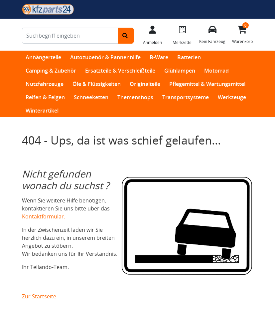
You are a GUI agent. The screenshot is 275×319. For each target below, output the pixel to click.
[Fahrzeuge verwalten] (212, 34)
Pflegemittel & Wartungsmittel (207, 84)
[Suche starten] (126, 36)
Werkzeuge (232, 97)
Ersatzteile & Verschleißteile (120, 70)
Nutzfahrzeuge (45, 84)
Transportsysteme (185, 97)
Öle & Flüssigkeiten (96, 84)
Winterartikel (42, 110)
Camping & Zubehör (51, 70)
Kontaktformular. (43, 216)
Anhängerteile (43, 57)
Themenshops (135, 97)
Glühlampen (179, 70)
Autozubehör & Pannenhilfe (105, 57)
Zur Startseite (39, 296)
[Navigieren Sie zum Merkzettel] (183, 35)
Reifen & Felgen (45, 97)
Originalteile (145, 84)
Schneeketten (91, 97)
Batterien (189, 57)
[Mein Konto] (153, 35)
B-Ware (159, 57)
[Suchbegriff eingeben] (70, 36)
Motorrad (216, 70)
